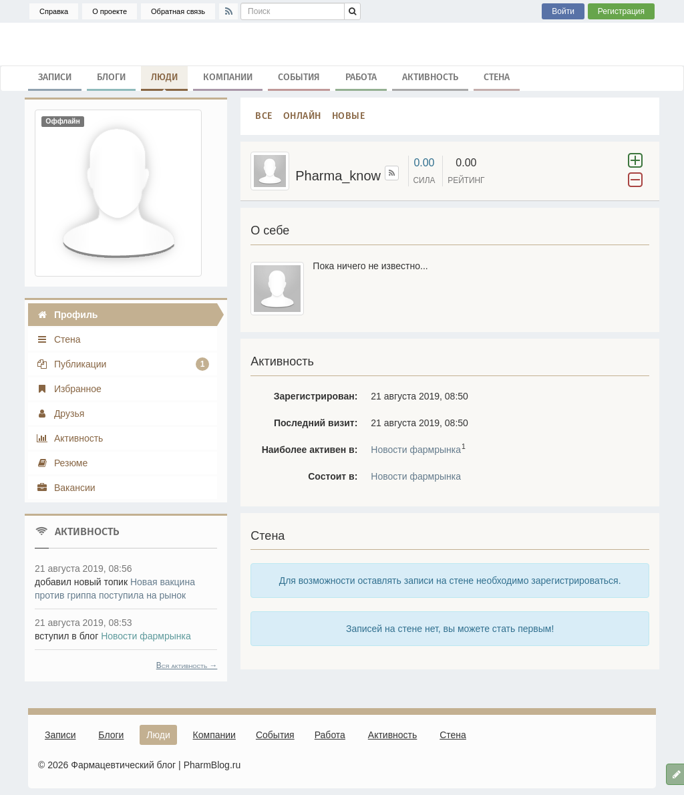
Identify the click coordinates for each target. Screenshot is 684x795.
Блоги (111, 77)
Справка (53, 11)
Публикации (122, 364)
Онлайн (302, 116)
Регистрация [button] (621, 11)
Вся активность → (187, 665)
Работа (361, 77)
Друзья (60, 413)
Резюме (62, 463)
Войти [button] (563, 11)
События (299, 77)
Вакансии (66, 487)
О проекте (109, 11)
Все (264, 116)
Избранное (69, 388)
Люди (164, 80)
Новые (348, 116)
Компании (227, 77)
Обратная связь (178, 11)
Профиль (67, 314)
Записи (54, 77)
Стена (497, 77)
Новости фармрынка (416, 449)
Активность (430, 77)
